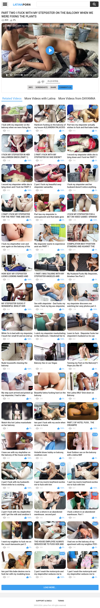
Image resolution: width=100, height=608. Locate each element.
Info (31, 87)
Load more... (50, 587)
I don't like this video (42, 81)
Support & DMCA (44, 601)
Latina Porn (47, 605)
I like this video (39, 81)
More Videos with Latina (39, 98)
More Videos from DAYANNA (76, 98)
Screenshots (42, 87)
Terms (61, 601)
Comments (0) (65, 87)
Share (53, 87)
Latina (22, 4)
